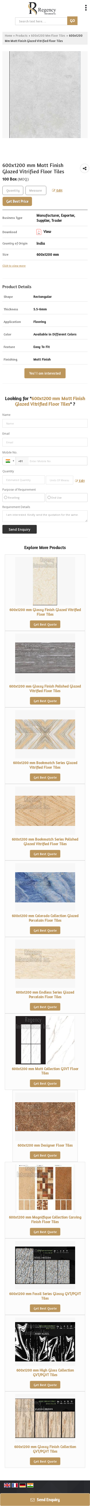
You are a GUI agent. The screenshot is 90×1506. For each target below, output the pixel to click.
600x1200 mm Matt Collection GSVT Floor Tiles (45, 1071)
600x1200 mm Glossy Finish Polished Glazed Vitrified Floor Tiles (45, 688)
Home (8, 35)
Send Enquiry (45, 1499)
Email (6, 434)
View (43, 231)
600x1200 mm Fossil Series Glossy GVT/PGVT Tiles (45, 1295)
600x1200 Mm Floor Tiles (48, 35)
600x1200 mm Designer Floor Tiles (45, 1145)
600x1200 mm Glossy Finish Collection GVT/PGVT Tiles (45, 1448)
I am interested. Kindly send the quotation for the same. (45, 516)
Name (6, 415)
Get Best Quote (45, 624)
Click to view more (14, 265)
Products (22, 35)
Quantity (8, 471)
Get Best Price (17, 201)
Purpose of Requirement (19, 489)
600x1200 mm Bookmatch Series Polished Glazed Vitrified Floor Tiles (45, 841)
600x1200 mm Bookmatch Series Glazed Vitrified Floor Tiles (45, 764)
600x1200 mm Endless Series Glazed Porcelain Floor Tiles (45, 994)
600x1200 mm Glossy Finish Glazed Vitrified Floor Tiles (45, 611)
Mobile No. (9, 452)
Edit (57, 190)
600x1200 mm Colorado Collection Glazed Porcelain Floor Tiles (45, 917)
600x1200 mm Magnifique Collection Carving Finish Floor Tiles (45, 1219)
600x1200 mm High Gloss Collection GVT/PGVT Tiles (45, 1372)
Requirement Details (16, 507)
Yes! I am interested (45, 373)
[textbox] (35, 190)
